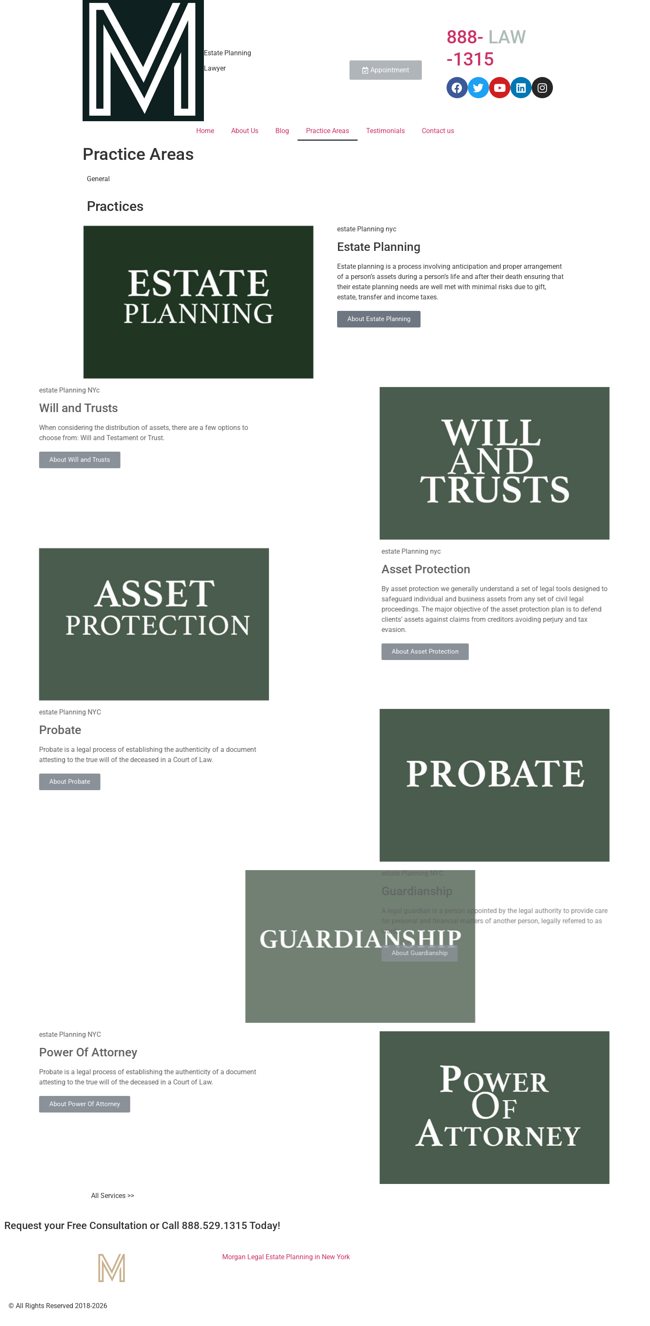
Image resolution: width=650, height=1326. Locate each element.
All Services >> (112, 1196)
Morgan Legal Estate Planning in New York (286, 1257)
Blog (282, 131)
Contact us (438, 131)
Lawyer (215, 68)
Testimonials (385, 131)
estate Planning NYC (506, 873)
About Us (244, 131)
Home (205, 131)
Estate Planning (227, 53)
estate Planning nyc (398, 229)
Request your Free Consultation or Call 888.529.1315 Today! (142, 1226)
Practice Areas (327, 131)
